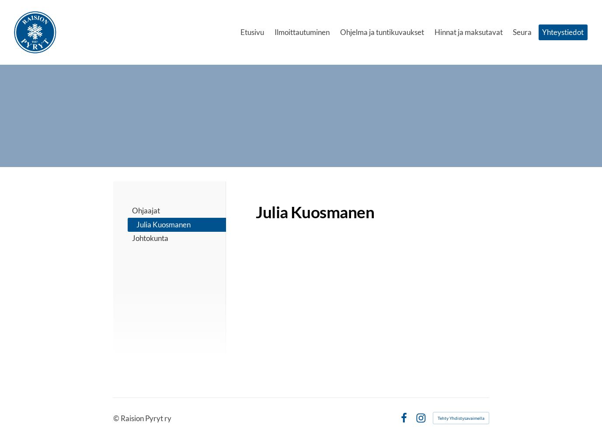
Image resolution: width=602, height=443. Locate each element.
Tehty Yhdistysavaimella (461, 418)
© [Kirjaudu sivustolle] (117, 418)
